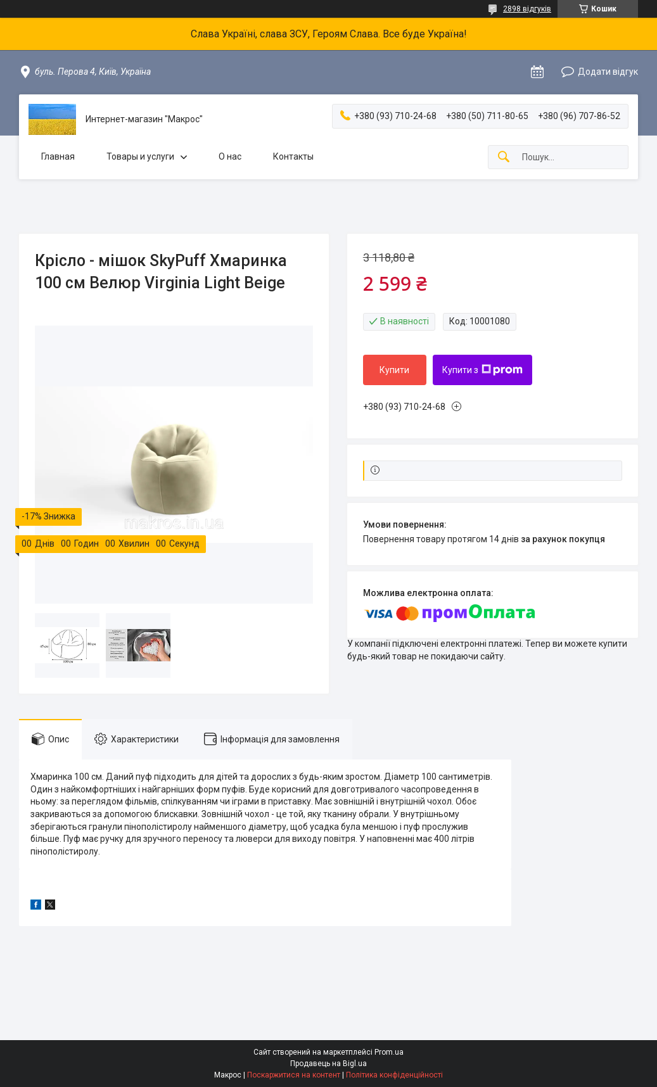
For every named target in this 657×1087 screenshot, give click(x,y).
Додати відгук (608, 72)
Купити (394, 370)
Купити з (482, 370)
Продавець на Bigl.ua (328, 1063)
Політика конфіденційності (394, 1075)
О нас (230, 156)
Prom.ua (389, 1052)
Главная (58, 156)
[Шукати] (504, 157)
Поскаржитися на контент (293, 1075)
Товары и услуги (140, 156)
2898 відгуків (527, 8)
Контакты (293, 156)
